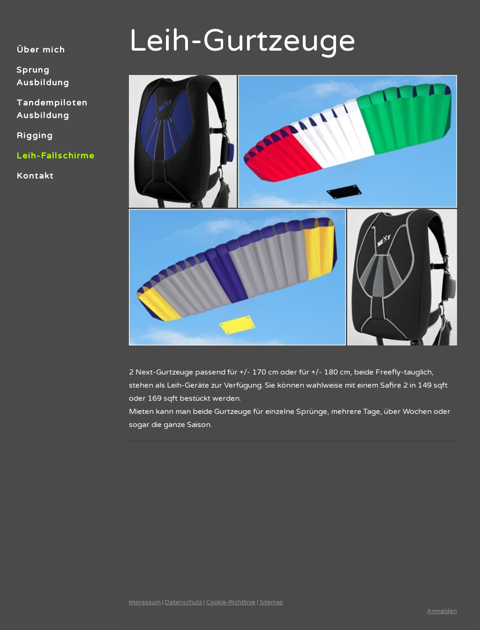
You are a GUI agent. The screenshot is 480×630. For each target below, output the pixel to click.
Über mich (40, 50)
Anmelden (442, 611)
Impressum (145, 602)
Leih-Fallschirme (55, 155)
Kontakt (35, 176)
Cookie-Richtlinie (230, 602)
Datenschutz (183, 602)
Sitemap (271, 602)
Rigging (34, 135)
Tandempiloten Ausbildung (52, 109)
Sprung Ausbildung (42, 76)
